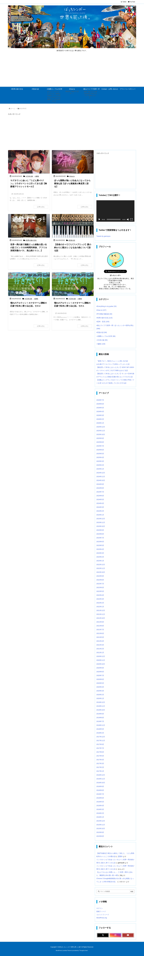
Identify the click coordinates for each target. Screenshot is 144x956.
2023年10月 (100, 526)
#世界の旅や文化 (31, 240)
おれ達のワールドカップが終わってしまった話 (112, 364)
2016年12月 (100, 775)
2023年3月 (100, 553)
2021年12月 (100, 610)
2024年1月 (100, 515)
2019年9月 (100, 714)
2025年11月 (100, 431)
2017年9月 (100, 744)
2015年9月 (100, 832)
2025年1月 (100, 469)
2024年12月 (100, 473)
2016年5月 (100, 802)
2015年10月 (100, 828)
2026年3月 (100, 415)
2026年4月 (100, 411)
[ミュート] (128, 219)
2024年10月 (100, 480)
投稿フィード (101, 911)
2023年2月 (100, 557)
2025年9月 (100, 438)
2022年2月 (100, 603)
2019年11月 (100, 706)
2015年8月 (100, 836)
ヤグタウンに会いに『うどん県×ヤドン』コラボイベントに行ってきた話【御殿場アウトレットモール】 (28, 183)
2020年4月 (100, 687)
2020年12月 (100, 656)
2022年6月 (100, 587)
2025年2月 (100, 465)
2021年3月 (100, 645)
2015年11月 (100, 825)
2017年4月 (100, 760)
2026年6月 (100, 404)
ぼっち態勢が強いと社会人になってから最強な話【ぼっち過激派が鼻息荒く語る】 (72, 183)
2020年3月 (100, 691)
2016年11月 (100, 779)
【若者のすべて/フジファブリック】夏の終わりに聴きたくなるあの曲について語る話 (72, 247)
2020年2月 (100, 695)
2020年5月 (100, 683)
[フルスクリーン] (131, 219)
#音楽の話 (71, 240)
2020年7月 (100, 675)
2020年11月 (100, 660)
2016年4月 (100, 805)
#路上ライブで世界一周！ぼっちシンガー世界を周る (115, 327)
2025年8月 (100, 442)
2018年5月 (100, 729)
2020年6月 (100, 679)
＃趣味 (37, 176)
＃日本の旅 (29, 176)
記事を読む (41, 207)
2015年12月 (100, 821)
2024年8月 (100, 488)
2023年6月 (100, 541)
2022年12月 (100, 564)
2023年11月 (100, 522)
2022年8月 (100, 580)
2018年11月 (100, 725)
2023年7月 (100, 538)
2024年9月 (100, 484)
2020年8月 (100, 672)
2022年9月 (100, 576)
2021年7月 (100, 629)
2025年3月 (100, 461)
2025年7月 (100, 446)
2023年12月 (100, 519)
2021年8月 (100, 626)
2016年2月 (100, 813)
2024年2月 (100, 511)
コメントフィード (102, 914)
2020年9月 (100, 668)
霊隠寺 (120, 856)
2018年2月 (100, 733)
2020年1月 (100, 698)
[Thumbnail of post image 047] (73, 162)
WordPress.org (101, 918)
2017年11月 (100, 740)
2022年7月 (100, 584)
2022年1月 (100, 607)
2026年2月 (100, 419)
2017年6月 (100, 752)
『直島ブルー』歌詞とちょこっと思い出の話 (112, 361)
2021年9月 (100, 622)
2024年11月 (100, 476)
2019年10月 (100, 710)
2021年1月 (100, 652)
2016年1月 (100, 817)
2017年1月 (100, 771)
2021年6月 (100, 633)
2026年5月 (100, 408)
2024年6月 (100, 496)
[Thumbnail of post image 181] (73, 226)
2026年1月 (100, 423)
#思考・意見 (102, 321)
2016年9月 (100, 786)
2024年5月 (100, 499)
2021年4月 (100, 641)
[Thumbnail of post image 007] (29, 162)
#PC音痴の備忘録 (104, 314)
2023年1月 (100, 561)
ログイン (99, 908)
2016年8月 (100, 790)
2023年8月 (100, 534)
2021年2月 (100, 649)
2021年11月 (100, 614)
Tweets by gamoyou (103, 236)
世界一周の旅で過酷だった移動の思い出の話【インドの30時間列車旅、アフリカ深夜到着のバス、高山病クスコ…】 (28, 247)
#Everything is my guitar (106, 306)
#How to (72, 176)
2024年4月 (100, 503)
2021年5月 (100, 637)
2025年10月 (100, 434)
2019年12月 (100, 702)
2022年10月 (100, 572)
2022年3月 (100, 599)
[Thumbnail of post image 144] (29, 226)
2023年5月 (100, 545)
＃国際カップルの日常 (105, 336)
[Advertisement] (72, 70)
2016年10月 (100, 783)
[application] (115, 211)
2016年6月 (100, 798)
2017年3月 (100, 763)
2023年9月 (100, 530)
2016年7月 (100, 794)
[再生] (99, 219)
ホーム (13, 108)
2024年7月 (100, 492)
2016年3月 (100, 809)
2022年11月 (100, 568)
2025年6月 (100, 450)
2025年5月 (100, 453)
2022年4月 (100, 595)
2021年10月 (100, 618)
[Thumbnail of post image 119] (73, 284)
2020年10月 (100, 664)
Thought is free (83, 950)
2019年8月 (100, 717)
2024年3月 (100, 507)
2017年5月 (100, 756)
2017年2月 (100, 767)
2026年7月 (100, 400)
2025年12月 (100, 427)
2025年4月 (100, 457)
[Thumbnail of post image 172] (29, 284)
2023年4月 (100, 549)
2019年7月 (100, 721)
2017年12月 (100, 737)
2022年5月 (100, 591)
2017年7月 (100, 748)
